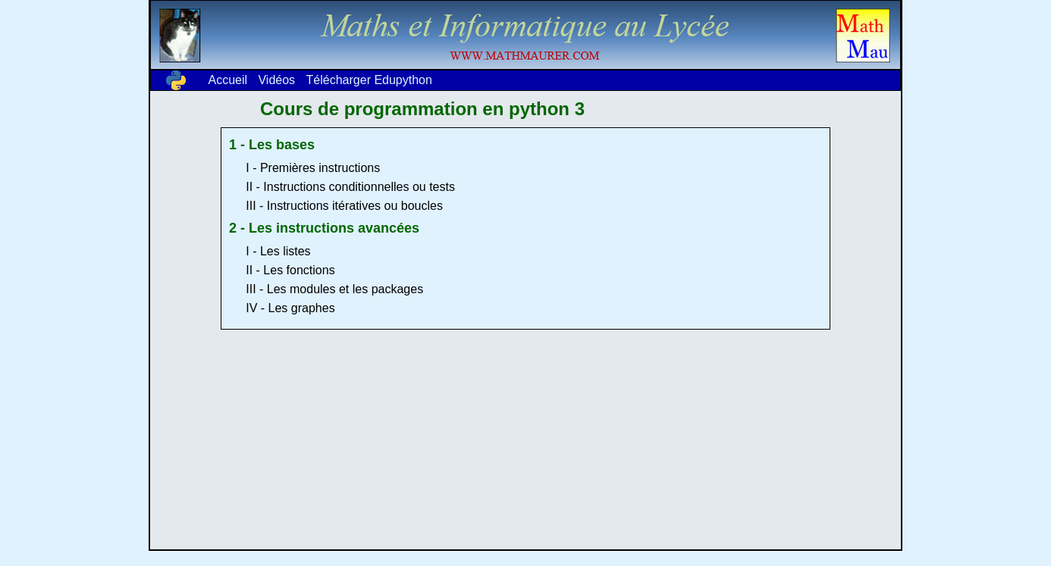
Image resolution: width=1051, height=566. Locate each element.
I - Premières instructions (313, 167)
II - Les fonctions (290, 270)
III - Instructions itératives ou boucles (344, 205)
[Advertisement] (525, 443)
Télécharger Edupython (369, 79)
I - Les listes (278, 251)
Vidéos (276, 79)
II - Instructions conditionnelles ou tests (350, 186)
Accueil (227, 79)
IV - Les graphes (290, 308)
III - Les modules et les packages (334, 289)
